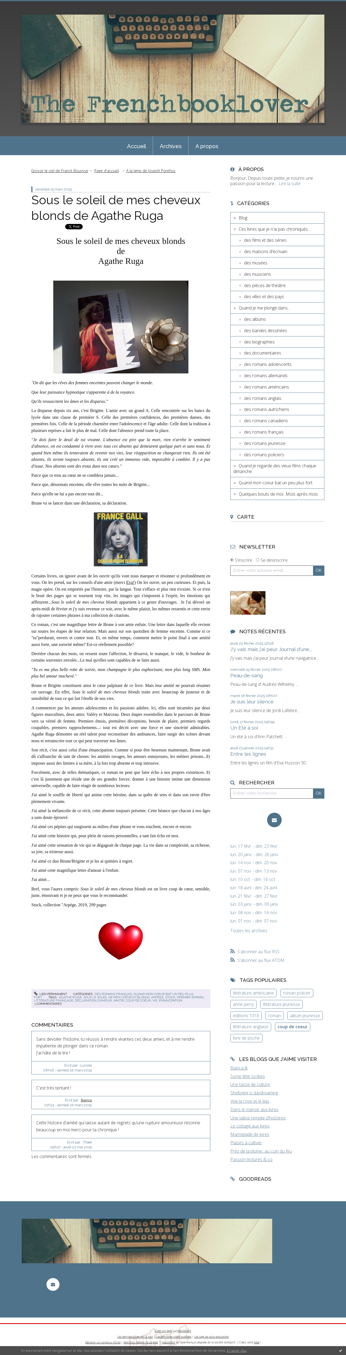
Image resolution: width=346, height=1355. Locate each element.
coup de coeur (138, 1000)
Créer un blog (163, 1331)
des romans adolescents (268, 364)
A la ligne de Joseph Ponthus (150, 170)
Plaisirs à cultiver (246, 1143)
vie (154, 1000)
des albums (255, 319)
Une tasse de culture (250, 1084)
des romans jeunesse (264, 443)
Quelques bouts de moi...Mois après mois (278, 494)
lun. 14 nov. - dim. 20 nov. (254, 863)
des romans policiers (264, 455)
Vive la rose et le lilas (250, 1101)
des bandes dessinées (265, 330)
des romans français (113, 994)
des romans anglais (262, 398)
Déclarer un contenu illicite (103, 1342)
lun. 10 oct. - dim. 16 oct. (253, 879)
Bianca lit (239, 1068)
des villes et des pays (264, 296)
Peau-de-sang (246, 675)
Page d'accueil (106, 170)
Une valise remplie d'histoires (258, 1118)
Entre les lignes (248, 754)
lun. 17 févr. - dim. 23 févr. (254, 846)
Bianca (86, 1100)
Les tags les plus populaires (211, 1337)
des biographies (259, 342)
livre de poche (246, 1038)
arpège (157, 997)
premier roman (190, 997)
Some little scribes (247, 1076)
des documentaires (262, 353)
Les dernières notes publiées (173, 1337)
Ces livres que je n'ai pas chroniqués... (274, 229)
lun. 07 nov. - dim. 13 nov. (254, 871)
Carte (245, 517)
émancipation (170, 1000)
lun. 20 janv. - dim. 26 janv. (254, 854)
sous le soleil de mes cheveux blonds (116, 997)
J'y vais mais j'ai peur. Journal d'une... (271, 649)
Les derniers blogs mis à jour (135, 1337)
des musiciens (257, 274)
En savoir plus (237, 1350)
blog (256, 1342)
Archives (171, 146)
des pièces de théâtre (265, 285)
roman (274, 1016)
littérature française (53, 1000)
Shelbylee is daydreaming (254, 1093)
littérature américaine (253, 993)
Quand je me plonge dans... (264, 308)
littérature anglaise (250, 1027)
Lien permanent (50, 994)
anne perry (243, 1004)
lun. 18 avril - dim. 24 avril (253, 888)
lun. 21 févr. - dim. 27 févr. (254, 896)
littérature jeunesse (281, 1004)
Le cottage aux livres (250, 1126)
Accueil (136, 146)
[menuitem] (136, 145)
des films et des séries (265, 240)
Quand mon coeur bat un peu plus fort (275, 483)
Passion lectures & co (251, 1159)
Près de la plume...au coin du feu (261, 1151)
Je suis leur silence (252, 701)
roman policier (297, 993)
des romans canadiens (266, 421)
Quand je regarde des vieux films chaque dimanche (274, 468)
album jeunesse (305, 1016)
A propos (206, 146)
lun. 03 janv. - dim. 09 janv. (254, 904)
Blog (243, 218)
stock (170, 997)
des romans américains (266, 387)
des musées (255, 263)
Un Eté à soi (244, 728)
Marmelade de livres (249, 1134)
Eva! (130, 582)
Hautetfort (184, 1331)
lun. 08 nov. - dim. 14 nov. (254, 912)
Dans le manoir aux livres (254, 1109)
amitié (119, 1000)
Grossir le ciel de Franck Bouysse (59, 170)
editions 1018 (246, 1016)
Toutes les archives (248, 931)
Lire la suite (290, 183)
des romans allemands (266, 376)
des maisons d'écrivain (265, 251)
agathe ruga (70, 997)
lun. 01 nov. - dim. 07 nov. (254, 921)
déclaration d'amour (93, 1000)
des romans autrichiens (266, 409)
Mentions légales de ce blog (141, 1342)
